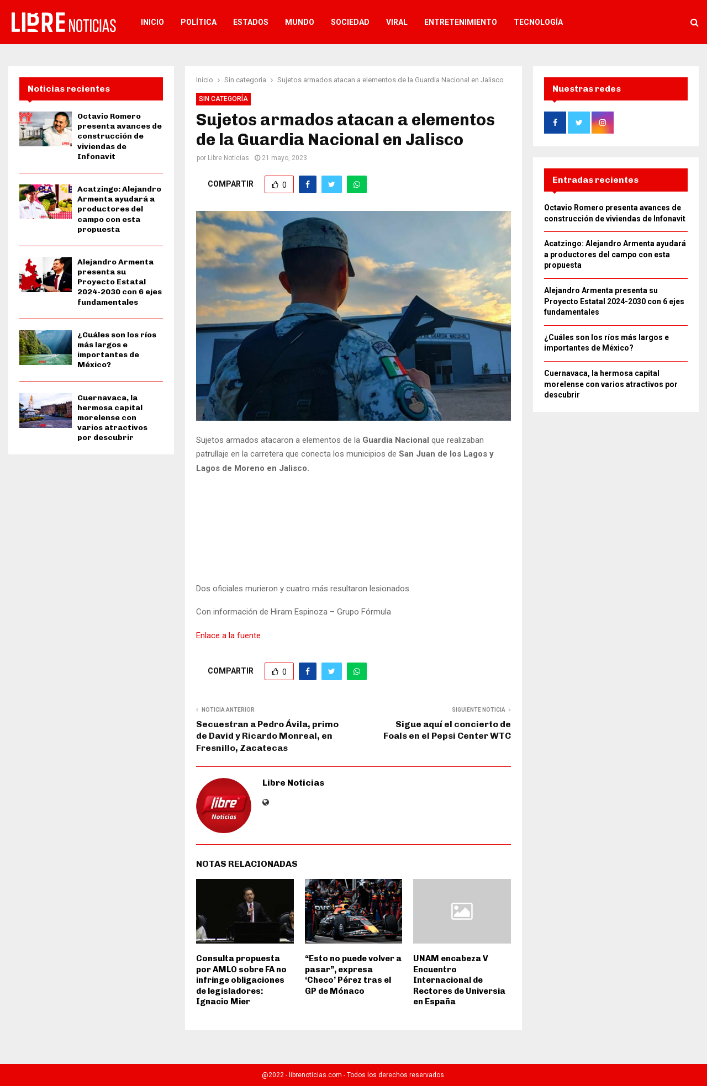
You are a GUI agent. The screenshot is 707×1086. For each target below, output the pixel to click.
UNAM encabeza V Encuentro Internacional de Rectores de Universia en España (459, 979)
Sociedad (350, 22)
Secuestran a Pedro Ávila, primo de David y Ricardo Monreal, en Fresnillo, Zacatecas (267, 736)
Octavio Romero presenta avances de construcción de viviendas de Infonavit (119, 136)
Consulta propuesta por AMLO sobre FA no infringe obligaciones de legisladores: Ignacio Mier (241, 979)
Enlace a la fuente (228, 635)
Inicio (152, 22)
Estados (250, 22)
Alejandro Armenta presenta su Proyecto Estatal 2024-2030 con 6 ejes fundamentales (119, 282)
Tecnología (538, 22)
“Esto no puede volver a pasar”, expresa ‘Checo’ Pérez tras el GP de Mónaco (353, 974)
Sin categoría (223, 99)
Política (199, 22)
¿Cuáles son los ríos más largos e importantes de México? (116, 350)
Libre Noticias (228, 158)
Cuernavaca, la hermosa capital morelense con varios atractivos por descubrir (112, 418)
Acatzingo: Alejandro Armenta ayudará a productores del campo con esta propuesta (119, 209)
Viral (397, 22)
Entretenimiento (460, 22)
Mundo (299, 22)
